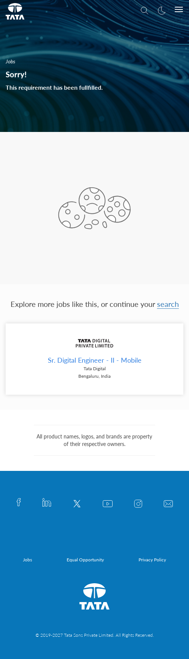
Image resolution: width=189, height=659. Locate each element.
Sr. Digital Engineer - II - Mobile (95, 360)
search (168, 303)
